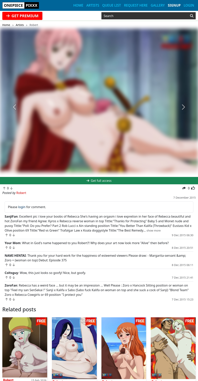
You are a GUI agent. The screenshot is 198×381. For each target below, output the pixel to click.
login (22, 207)
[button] (15, 107)
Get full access (99, 180)
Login (189, 5)
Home (78, 5)
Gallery (158, 5)
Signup (174, 5)
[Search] (192, 16)
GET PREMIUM (22, 15)
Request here (136, 5)
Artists (92, 5)
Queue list (111, 5)
